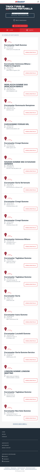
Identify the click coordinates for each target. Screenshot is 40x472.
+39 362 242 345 (9, 126)
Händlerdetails (30, 52)
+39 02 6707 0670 (10, 335)
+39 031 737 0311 (10, 297)
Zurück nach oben (19, 424)
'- (6, 374)
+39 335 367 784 (9, 88)
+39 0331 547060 (10, 144)
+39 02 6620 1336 (10, 241)
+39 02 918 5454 (9, 67)
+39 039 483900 (9, 259)
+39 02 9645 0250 (10, 46)
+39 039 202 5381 (10, 393)
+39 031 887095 (9, 184)
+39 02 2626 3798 (10, 278)
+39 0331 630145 (10, 203)
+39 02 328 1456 (9, 165)
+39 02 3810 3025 (10, 107)
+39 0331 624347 (10, 222)
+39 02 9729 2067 (10, 412)
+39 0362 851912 (10, 354)
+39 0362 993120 (10, 316)
